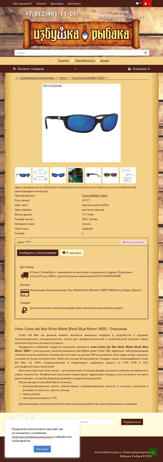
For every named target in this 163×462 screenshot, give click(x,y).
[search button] (145, 53)
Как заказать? (22, 3)
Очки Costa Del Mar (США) (88, 77)
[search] (79, 53)
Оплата (41, 3)
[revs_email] (93, 420)
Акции (103, 60)
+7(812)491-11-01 (50, 14)
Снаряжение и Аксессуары (37, 77)
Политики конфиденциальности (33, 435)
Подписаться (132, 420)
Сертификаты (83, 60)
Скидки (61, 60)
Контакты (74, 3)
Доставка (57, 3)
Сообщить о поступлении (37, 253)
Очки (63, 77)
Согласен (42, 447)
